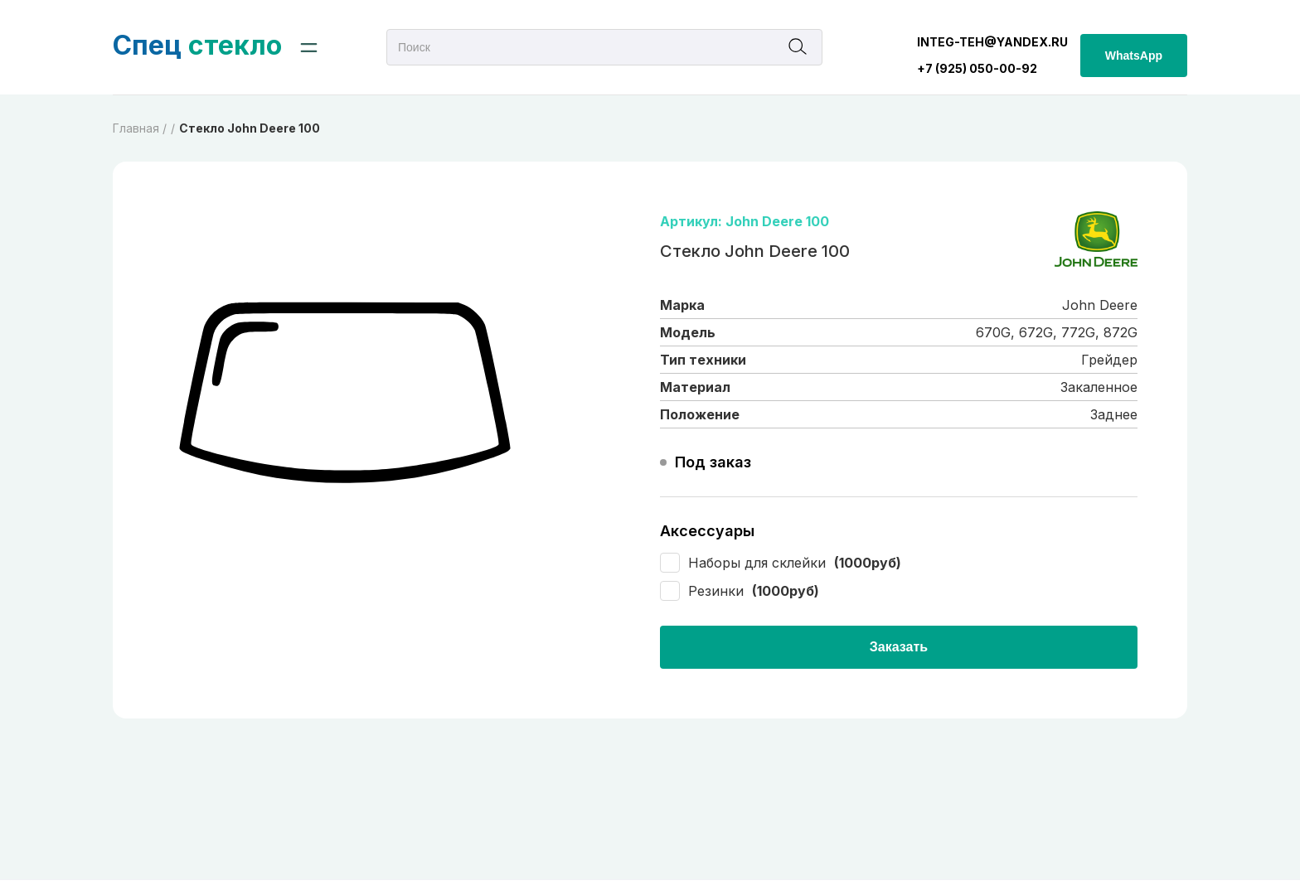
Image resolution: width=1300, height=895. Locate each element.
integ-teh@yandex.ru (992, 42)
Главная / (140, 128)
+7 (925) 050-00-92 (977, 68)
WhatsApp (1133, 55)
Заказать (899, 647)
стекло (197, 45)
